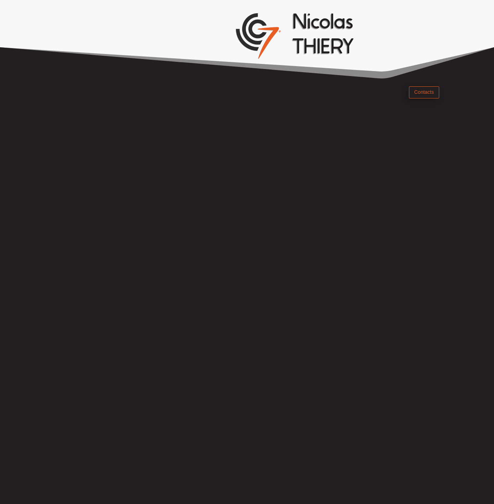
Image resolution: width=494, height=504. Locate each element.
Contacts (424, 92)
